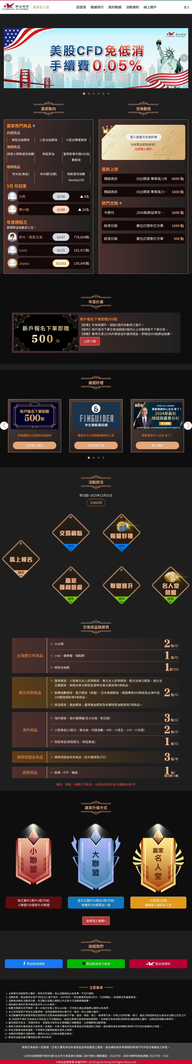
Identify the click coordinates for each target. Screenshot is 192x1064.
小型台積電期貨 (76, 139)
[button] (184, 58)
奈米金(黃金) (20, 174)
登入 (187, 7)
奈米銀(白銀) (48, 174)
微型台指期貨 (21, 139)
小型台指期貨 (48, 139)
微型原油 (48, 154)
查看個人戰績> (96, 920)
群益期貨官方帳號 (96, 963)
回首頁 (81, 7)
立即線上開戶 (144, 149)
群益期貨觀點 (33, 963)
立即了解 (90, 341)
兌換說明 (96, 502)
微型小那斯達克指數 (20, 154)
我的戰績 (114, 7)
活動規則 (132, 7)
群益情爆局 (158, 963)
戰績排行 (97, 7)
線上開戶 (150, 7)
